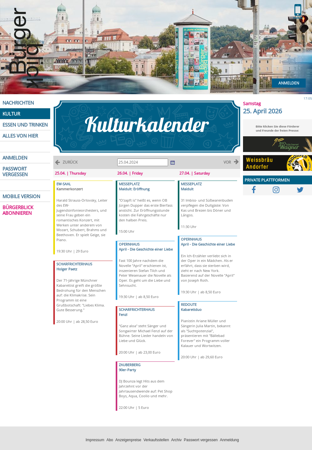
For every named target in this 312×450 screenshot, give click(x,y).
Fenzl (123, 314)
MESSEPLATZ (129, 184)
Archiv (176, 440)
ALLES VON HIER (20, 136)
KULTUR (11, 114)
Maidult (187, 189)
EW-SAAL (63, 184)
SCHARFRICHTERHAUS (74, 264)
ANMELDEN (15, 158)
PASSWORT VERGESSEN (15, 171)
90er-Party (127, 369)
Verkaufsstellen (156, 440)
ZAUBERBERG (129, 364)
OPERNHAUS (129, 244)
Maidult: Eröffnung (134, 189)
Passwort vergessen (201, 440)
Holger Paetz (66, 269)
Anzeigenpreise (128, 440)
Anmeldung (229, 440)
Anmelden (288, 83)
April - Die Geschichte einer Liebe (146, 249)
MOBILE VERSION (21, 196)
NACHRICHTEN (18, 103)
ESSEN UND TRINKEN (25, 125)
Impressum (95, 440)
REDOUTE (189, 304)
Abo (109, 440)
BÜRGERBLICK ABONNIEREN (18, 210)
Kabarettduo (191, 309)
